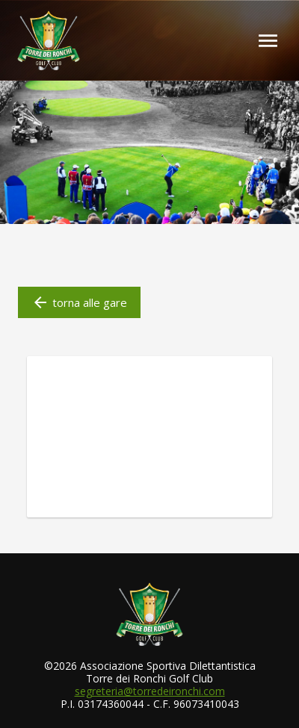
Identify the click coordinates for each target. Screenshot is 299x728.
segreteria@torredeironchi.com (150, 691)
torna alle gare (79, 302)
